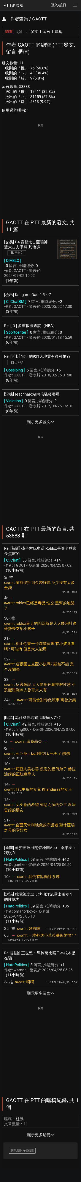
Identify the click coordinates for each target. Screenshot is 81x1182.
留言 (46, 31)
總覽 (9, 31)
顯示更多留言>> (40, 993)
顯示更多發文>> (40, 421)
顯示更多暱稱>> (40, 1135)
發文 (34, 31)
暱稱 (58, 31)
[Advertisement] (40, 168)
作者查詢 (19, 18)
